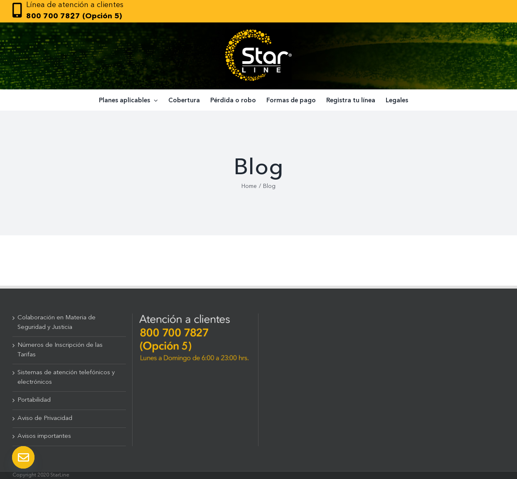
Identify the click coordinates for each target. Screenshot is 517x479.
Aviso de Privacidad (44, 418)
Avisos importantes (44, 436)
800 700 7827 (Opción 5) (74, 16)
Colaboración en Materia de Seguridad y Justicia (56, 323)
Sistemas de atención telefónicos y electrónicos (66, 377)
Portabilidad (34, 400)
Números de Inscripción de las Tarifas (60, 350)
